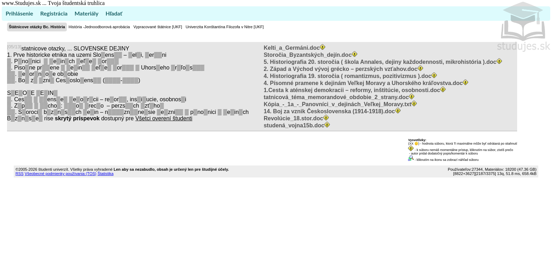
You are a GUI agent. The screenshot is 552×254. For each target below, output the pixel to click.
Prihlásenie (19, 13)
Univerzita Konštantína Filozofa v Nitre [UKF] (225, 27)
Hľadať (114, 13)
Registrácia (54, 13)
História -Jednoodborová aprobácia (99, 27)
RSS (19, 173)
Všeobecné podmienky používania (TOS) (60, 173)
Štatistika (105, 173)
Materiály (87, 13)
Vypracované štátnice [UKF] (157, 27)
